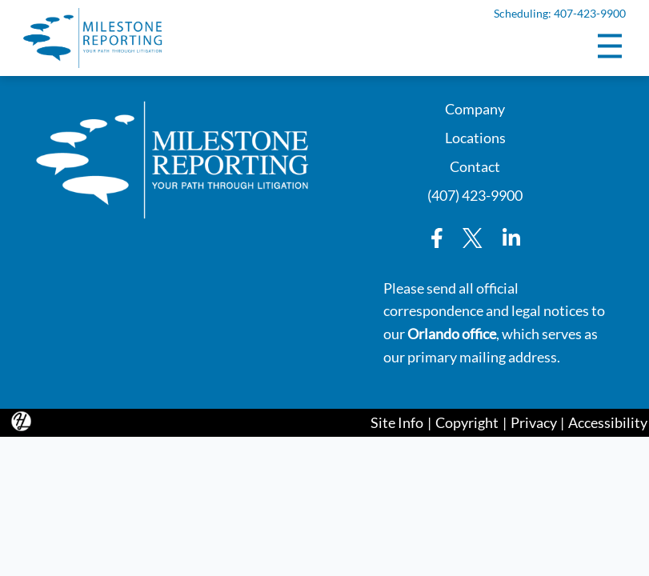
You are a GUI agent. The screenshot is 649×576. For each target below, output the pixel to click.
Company (475, 108)
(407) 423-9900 (475, 194)
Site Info (397, 422)
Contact (475, 165)
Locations (475, 136)
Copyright (467, 422)
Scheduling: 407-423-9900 (559, 13)
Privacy (534, 422)
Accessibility (607, 422)
